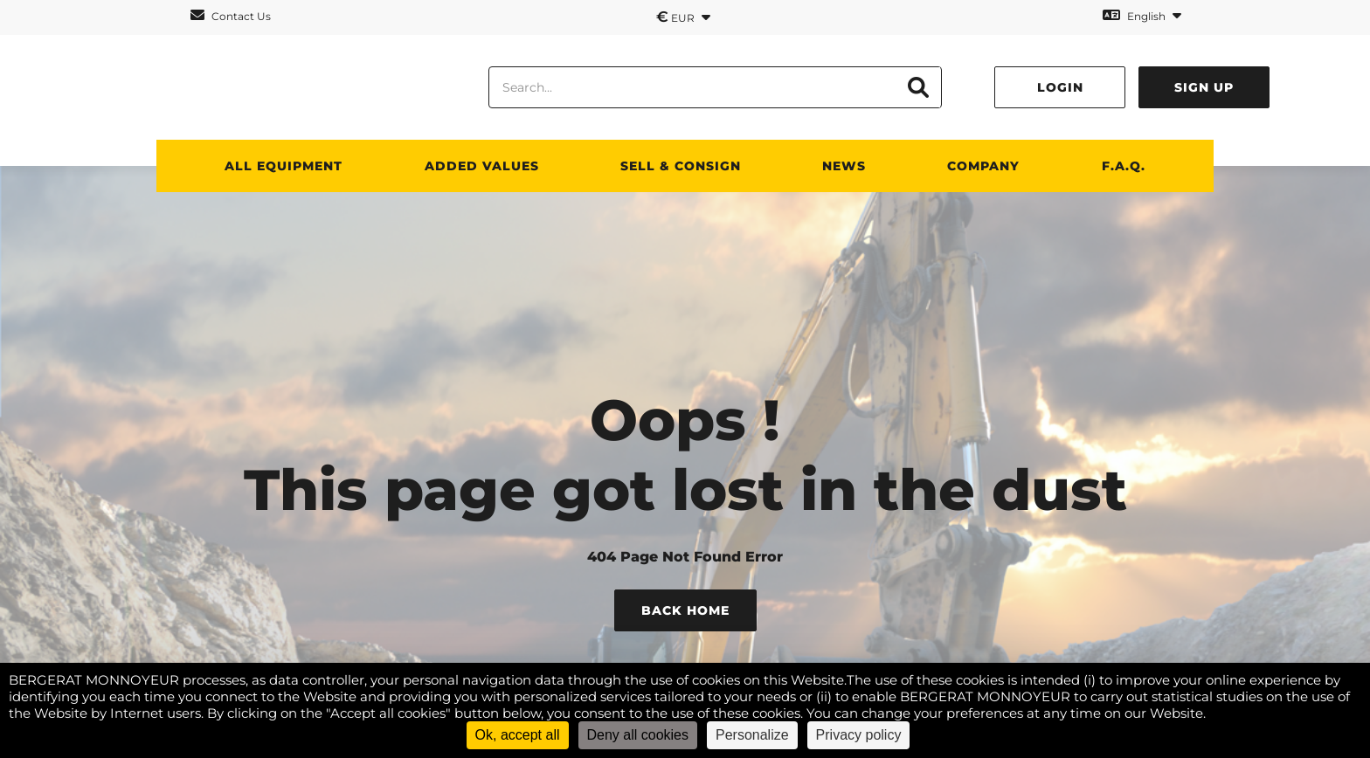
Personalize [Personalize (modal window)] (752, 734)
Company (983, 166)
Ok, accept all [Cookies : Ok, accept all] (517, 734)
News (844, 166)
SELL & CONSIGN (680, 166)
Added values (482, 166)
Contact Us (230, 15)
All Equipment (283, 166)
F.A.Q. (1123, 166)
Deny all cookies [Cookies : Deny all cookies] (638, 734)
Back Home (685, 610)
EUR (683, 16)
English (1142, 15)
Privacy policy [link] (859, 734)
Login (1060, 87)
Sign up (1204, 87)
